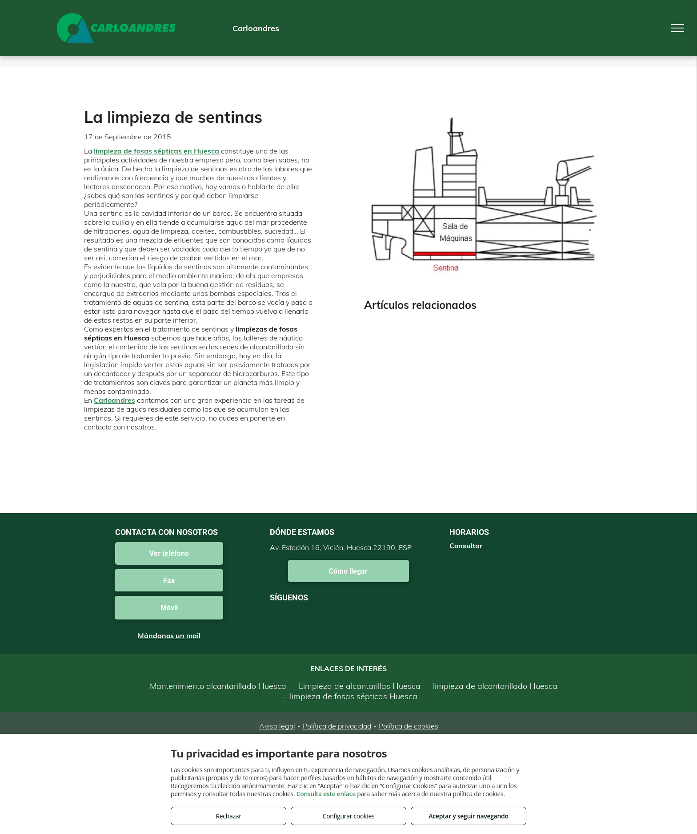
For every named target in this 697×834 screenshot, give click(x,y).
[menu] (677, 28)
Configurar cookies (349, 816)
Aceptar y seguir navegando (468, 816)
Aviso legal (277, 725)
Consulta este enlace (326, 793)
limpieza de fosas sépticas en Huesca (156, 150)
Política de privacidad (337, 725)
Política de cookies (408, 725)
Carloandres (114, 400)
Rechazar (228, 816)
